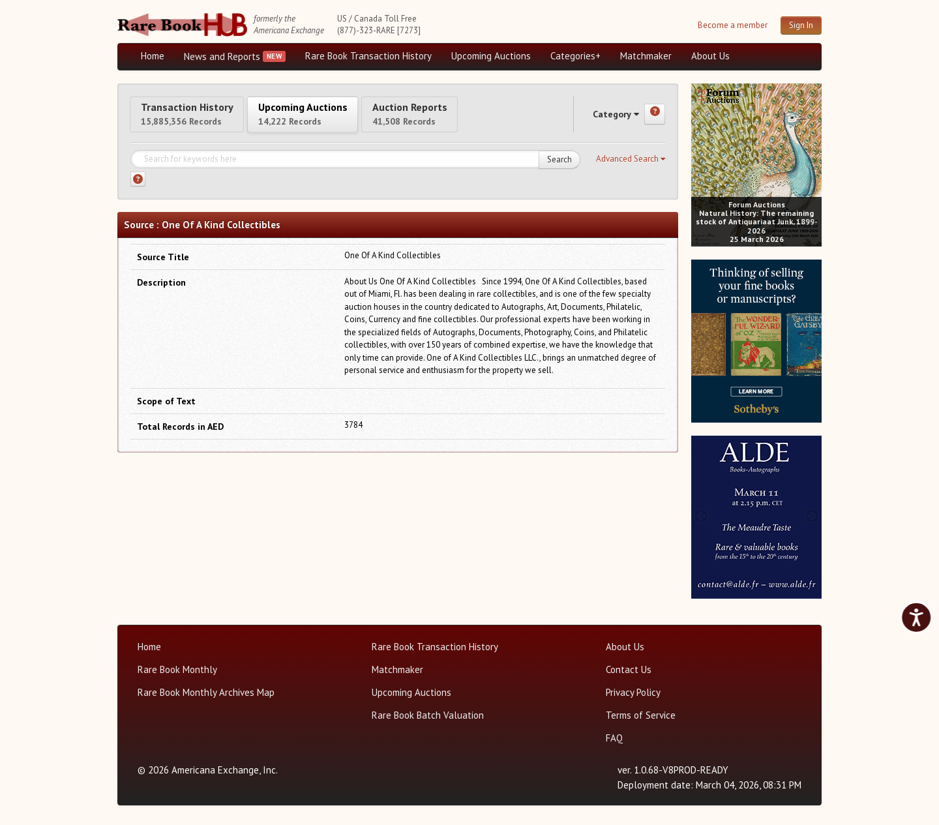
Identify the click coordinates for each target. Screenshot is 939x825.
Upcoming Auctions (491, 56)
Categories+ (575, 56)
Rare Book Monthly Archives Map (206, 692)
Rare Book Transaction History (368, 56)
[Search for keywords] (355, 171)
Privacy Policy (633, 692)
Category (603, 119)
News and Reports (222, 56)
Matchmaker (646, 56)
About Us (710, 56)
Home (152, 56)
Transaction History (201, 119)
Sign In (801, 25)
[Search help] (137, 190)
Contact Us (628, 669)
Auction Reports (480, 119)
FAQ (614, 738)
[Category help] (654, 120)
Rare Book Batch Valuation (428, 715)
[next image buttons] (812, 163)
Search (559, 170)
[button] (630, 170)
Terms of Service (641, 715)
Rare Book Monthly (177, 669)
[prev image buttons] (700, 163)
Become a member (733, 25)
